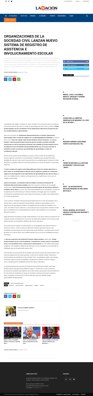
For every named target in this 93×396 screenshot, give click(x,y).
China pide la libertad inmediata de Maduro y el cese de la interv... (76, 120)
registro (36, 285)
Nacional (6, 338)
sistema (42, 285)
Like (87, 61)
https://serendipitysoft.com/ (32, 394)
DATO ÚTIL (24, 16)
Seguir (86, 65)
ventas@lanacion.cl (37, 387)
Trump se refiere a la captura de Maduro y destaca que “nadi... (75, 165)
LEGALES (78, 1)
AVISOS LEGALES (10, 20)
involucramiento (19, 285)
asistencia (11, 285)
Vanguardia (62, 16)
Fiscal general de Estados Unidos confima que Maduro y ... (50, 341)
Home (5, 32)
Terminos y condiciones (63, 394)
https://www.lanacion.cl (23, 310)
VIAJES (71, 16)
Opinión (33, 16)
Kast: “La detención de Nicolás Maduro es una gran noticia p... (75, 189)
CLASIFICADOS (86, 1)
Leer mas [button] (76, 220)
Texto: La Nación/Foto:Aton (17, 283)
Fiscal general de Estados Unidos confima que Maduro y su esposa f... (76, 212)
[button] (87, 16)
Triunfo (52, 16)
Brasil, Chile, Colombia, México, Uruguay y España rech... (12, 341)
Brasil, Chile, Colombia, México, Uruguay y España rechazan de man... (74, 97)
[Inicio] (6, 16)
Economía (43, 16)
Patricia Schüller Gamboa (10, 72)
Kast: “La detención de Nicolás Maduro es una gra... (30, 341)
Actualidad (13, 16)
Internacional (46, 338)
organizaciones (29, 285)
